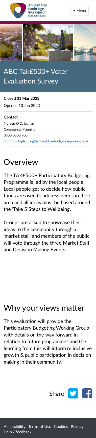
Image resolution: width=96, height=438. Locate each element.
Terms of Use (39, 426)
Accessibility (14, 426)
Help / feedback (17, 431)
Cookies (61, 426)
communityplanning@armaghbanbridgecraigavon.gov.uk (46, 141)
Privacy (77, 426)
